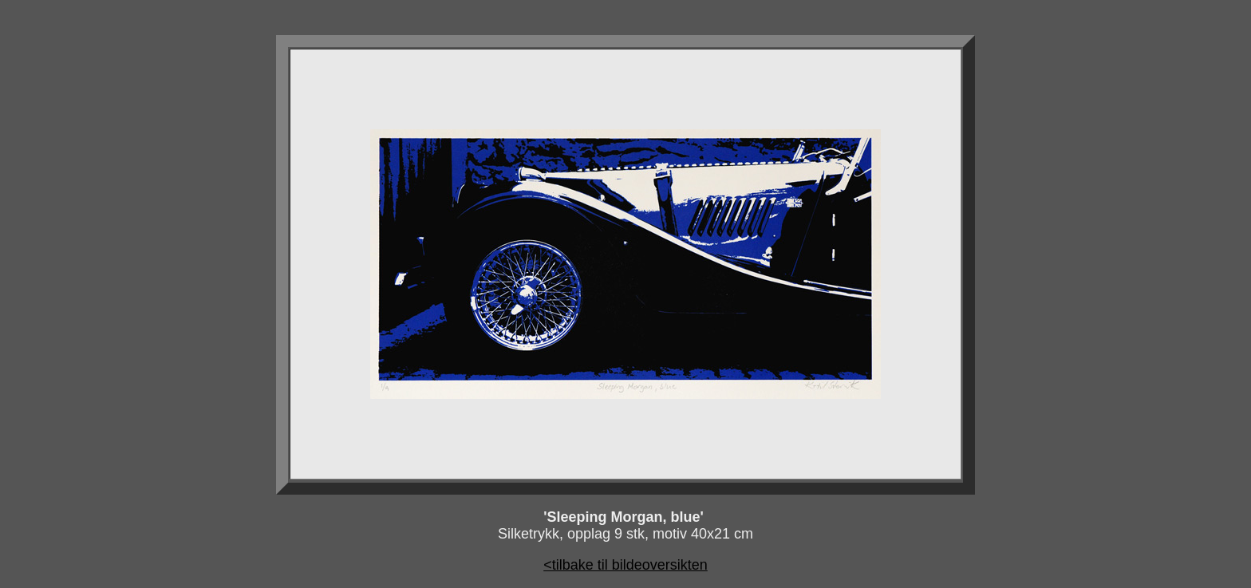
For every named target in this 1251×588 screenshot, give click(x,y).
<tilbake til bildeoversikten (625, 565)
